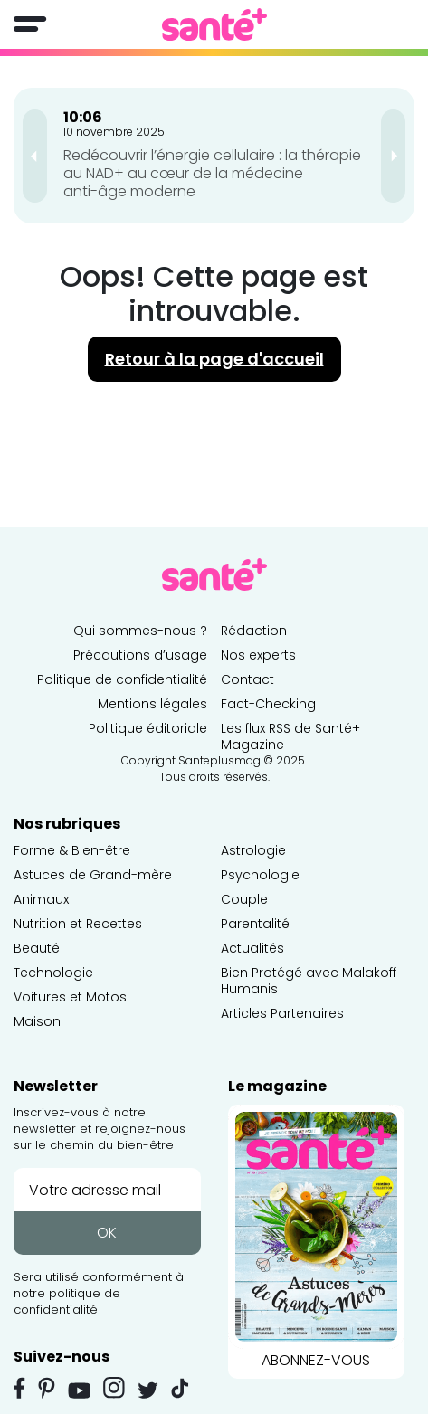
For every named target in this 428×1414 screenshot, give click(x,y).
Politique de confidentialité (122, 679)
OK (107, 1232)
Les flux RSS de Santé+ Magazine (290, 736)
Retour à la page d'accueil (214, 358)
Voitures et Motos (70, 997)
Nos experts (258, 655)
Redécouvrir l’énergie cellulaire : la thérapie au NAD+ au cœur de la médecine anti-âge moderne (212, 173)
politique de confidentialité (67, 1301)
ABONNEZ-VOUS (316, 1238)
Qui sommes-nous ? (140, 631)
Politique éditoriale (148, 728)
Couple (244, 899)
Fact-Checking (268, 704)
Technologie (53, 972)
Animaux (41, 899)
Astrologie (253, 850)
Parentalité (255, 924)
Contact (247, 679)
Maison (37, 1021)
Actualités (252, 948)
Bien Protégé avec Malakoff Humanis (308, 980)
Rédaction (254, 631)
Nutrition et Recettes (78, 924)
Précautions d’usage (140, 655)
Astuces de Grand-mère (93, 875)
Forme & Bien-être (72, 850)
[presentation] (35, 156)
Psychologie (260, 875)
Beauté (37, 948)
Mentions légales (152, 704)
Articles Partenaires (282, 1013)
